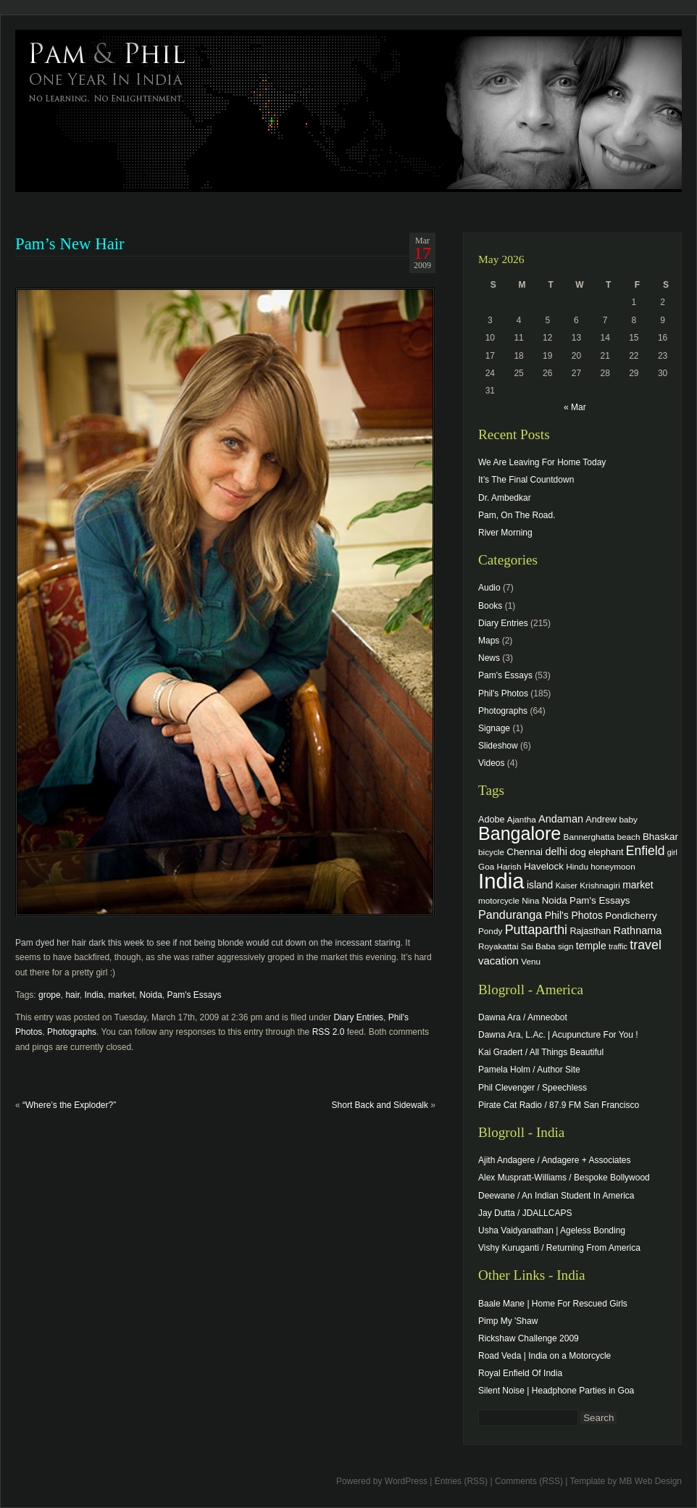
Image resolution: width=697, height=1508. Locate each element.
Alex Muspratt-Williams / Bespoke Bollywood (564, 1177)
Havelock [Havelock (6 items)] (544, 866)
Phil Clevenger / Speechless (532, 1088)
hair (72, 995)
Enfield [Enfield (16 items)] (645, 850)
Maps (488, 641)
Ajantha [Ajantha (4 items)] (521, 819)
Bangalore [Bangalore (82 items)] (519, 833)
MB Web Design (650, 1481)
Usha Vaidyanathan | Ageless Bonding (551, 1230)
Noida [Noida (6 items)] (554, 900)
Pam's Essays (194, 995)
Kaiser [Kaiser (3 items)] (566, 885)
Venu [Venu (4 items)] (531, 961)
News (489, 658)
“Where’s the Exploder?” (69, 1105)
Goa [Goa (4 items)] (486, 866)
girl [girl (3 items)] (672, 852)
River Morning (505, 533)
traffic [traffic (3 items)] (618, 946)
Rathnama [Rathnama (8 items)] (638, 930)
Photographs (71, 1032)
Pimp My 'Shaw (508, 1321)
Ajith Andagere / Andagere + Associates (554, 1160)
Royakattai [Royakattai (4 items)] (498, 946)
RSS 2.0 (328, 1032)
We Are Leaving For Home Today (542, 462)
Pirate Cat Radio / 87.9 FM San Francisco (558, 1105)
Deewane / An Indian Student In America (556, 1196)
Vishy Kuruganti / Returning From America (559, 1248)
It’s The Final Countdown (526, 480)
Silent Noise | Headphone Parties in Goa (556, 1391)
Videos (491, 763)
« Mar (575, 407)
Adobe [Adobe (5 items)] (491, 820)
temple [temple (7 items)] (591, 945)
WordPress (406, 1481)
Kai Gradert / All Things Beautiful (541, 1052)
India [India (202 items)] (501, 881)
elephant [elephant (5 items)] (605, 852)
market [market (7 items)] (638, 885)
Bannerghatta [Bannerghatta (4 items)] (589, 836)
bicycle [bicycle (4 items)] (491, 852)
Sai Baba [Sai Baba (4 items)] (538, 946)
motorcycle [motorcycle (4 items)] (498, 900)
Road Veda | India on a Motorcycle (544, 1356)
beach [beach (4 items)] (628, 836)
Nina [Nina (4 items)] (530, 900)
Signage (494, 728)
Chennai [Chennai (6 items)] (524, 851)
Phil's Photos (503, 693)
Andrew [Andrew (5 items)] (601, 820)
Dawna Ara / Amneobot (522, 1017)
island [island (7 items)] (540, 885)
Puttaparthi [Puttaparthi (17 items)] (536, 929)
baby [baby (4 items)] (628, 819)
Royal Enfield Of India (520, 1373)
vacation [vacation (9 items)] (498, 960)
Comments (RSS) (529, 1481)
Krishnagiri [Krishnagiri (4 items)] (600, 885)
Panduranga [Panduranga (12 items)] (510, 914)
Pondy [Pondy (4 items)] (490, 931)
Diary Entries (358, 1017)
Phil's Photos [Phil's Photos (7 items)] (574, 915)
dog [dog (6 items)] (577, 851)
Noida (150, 995)
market (121, 995)
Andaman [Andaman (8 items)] (560, 819)
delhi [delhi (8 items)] (556, 851)
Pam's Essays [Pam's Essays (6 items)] (599, 900)
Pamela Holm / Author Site (529, 1070)
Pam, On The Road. (517, 515)
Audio (489, 588)
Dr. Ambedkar (504, 498)
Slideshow (498, 746)
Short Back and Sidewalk (380, 1105)
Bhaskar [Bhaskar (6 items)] (660, 836)
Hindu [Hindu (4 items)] (577, 866)
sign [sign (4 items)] (566, 946)
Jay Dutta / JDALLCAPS (525, 1213)
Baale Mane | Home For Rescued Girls (552, 1304)
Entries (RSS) (461, 1481)
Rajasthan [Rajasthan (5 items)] (590, 931)
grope (49, 995)
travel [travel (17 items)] (645, 945)
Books (490, 606)
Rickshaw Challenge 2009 (528, 1338)
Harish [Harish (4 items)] (509, 866)
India (93, 995)
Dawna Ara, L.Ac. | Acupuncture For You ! (558, 1035)
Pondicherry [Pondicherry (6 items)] (630, 915)
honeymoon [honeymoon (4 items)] (612, 866)
